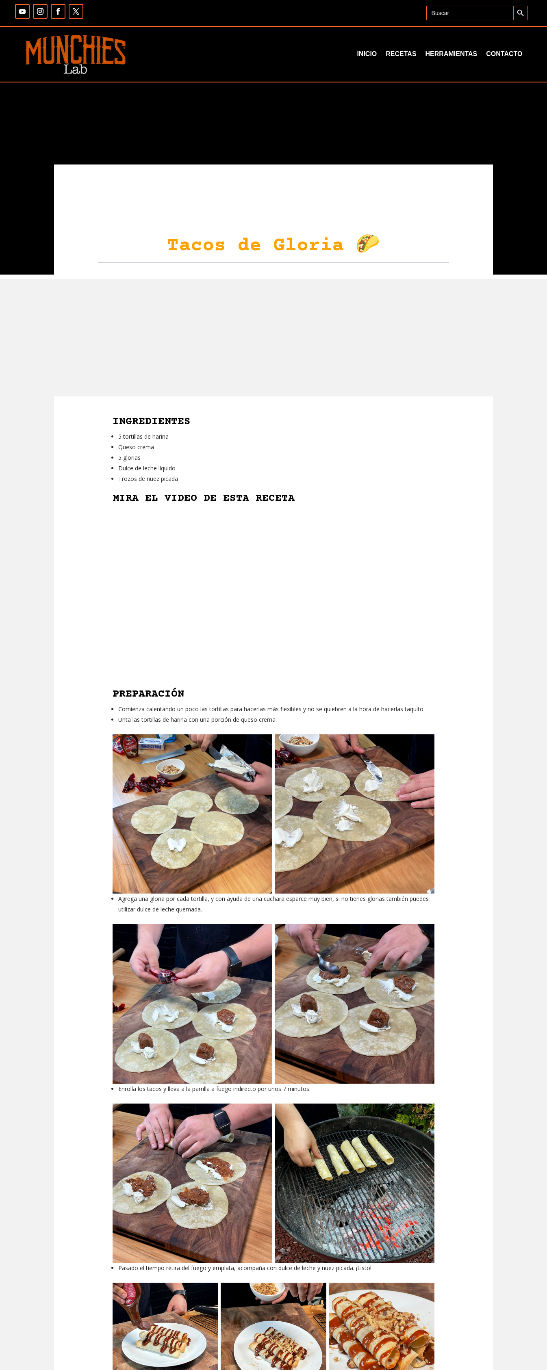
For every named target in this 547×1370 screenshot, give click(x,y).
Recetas (401, 53)
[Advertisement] (273, 335)
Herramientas (451, 53)
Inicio (367, 53)
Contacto (504, 53)
